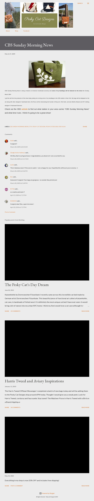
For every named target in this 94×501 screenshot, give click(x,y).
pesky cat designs (39, 126)
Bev (11, 177)
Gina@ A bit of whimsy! (17, 152)
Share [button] (85, 126)
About (7, 31)
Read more (85, 311)
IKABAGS (13, 201)
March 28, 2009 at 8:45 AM (19, 147)
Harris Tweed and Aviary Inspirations (34, 381)
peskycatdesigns (52, 126)
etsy (30, 126)
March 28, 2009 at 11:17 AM (19, 159)
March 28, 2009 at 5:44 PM (19, 183)
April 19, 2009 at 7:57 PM (18, 195)
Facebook (25, 31)
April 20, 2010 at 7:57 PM (18, 207)
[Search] (80, 3)
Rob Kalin (62, 126)
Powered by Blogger (47, 493)
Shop (15, 31)
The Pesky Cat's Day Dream (27, 284)
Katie (12, 140)
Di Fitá (12, 189)
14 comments (15, 407)
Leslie (12, 165)
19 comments (15, 311)
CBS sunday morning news (19, 126)
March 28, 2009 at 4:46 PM (19, 171)
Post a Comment (10, 212)
